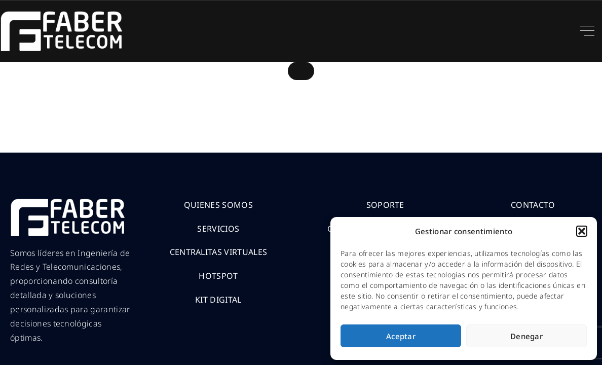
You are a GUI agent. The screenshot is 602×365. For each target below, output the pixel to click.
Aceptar (401, 336)
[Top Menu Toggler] (587, 31)
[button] (582, 231)
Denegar (526, 336)
